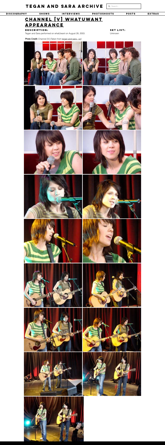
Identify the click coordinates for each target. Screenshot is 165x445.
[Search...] (123, 6)
